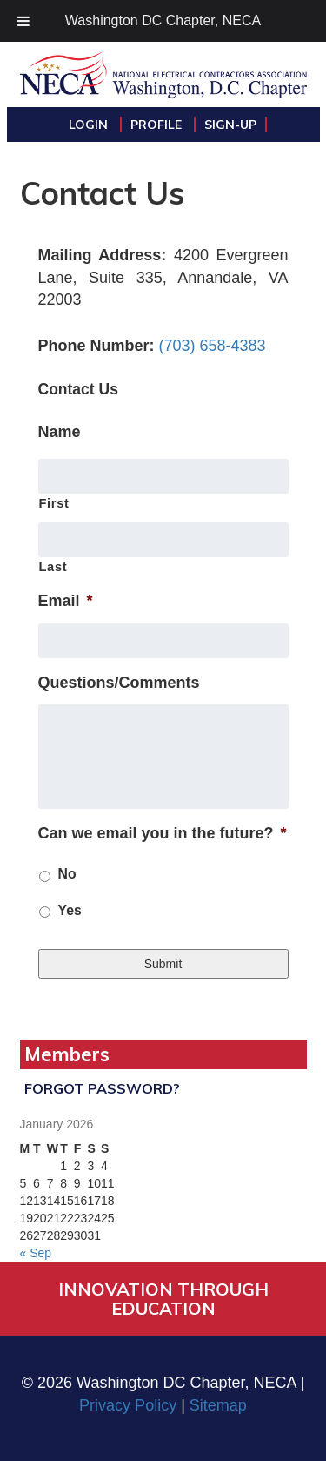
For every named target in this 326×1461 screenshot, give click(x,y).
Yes (70, 910)
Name (59, 432)
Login (90, 124)
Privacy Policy (127, 1405)
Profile (157, 124)
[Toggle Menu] (23, 21)
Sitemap (218, 1405)
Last (53, 567)
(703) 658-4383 (212, 345)
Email (65, 600)
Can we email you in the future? (162, 833)
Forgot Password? (102, 1088)
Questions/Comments (119, 682)
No (67, 873)
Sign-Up (230, 124)
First (54, 503)
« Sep (36, 1253)
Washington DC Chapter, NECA (163, 20)
